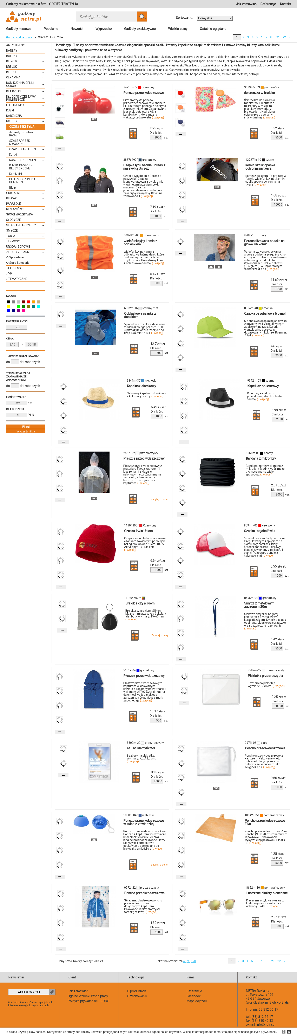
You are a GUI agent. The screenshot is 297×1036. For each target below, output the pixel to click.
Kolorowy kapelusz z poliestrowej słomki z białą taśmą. (264, 396)
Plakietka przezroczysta (265, 676)
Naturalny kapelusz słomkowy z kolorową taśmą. (146, 395)
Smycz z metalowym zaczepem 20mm (259, 605)
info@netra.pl (265, 1025)
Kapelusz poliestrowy (263, 386)
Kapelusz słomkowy (141, 386)
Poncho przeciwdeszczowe (265, 748)
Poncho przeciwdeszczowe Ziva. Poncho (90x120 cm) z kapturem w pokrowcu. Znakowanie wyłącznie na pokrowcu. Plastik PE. (266, 837)
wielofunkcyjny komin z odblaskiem (140, 242)
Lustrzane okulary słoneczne (267, 893)
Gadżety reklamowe (19, 37)
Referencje (268, 4)
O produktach (136, 991)
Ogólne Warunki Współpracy (88, 996)
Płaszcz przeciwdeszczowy (144, 458)
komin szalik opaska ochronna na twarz (260, 166)
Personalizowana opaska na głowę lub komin (264, 242)
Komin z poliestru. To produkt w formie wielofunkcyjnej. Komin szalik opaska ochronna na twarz (265, 180)
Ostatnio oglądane (213, 29)
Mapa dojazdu (196, 1001)
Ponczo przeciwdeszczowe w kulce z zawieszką (143, 822)
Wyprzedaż (103, 29)
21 (278, 37)
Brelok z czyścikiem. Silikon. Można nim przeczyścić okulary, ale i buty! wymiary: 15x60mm (145, 615)
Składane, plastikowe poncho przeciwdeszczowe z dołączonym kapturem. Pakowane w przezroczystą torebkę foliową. (143, 906)
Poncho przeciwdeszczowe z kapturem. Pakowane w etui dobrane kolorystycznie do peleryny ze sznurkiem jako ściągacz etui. (264, 761)
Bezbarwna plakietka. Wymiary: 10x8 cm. (266, 684)
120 (193, 961)
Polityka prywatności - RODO (88, 1001)
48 (184, 961)
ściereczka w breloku (259, 93)
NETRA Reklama (257, 991)
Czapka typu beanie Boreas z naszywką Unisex (144, 166)
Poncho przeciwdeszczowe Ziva (265, 822)
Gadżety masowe (18, 29)
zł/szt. (157, 128)
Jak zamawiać (246, 4)
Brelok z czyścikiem (139, 603)
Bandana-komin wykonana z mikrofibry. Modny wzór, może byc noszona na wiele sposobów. (265, 470)
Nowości (77, 29)
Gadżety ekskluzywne (140, 29)
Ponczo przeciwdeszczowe (143, 93)
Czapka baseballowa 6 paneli (265, 314)
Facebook (193, 996)
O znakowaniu (137, 996)
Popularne (51, 29)
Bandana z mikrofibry (261, 458)
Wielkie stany (177, 29)
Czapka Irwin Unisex (138, 531)
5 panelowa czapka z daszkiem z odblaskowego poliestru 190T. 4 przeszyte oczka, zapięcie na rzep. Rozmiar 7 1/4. (144, 329)
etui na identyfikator (141, 748)
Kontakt (285, 4)
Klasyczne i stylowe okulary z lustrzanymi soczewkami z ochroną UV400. (265, 903)
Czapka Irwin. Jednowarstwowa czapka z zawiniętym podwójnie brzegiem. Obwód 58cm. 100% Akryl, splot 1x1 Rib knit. (145, 544)
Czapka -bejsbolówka (259, 531)
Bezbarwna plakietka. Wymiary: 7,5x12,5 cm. (141, 758)
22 (284, 37)
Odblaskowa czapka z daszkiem (140, 315)
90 (188, 961)
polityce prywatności (263, 1032)
